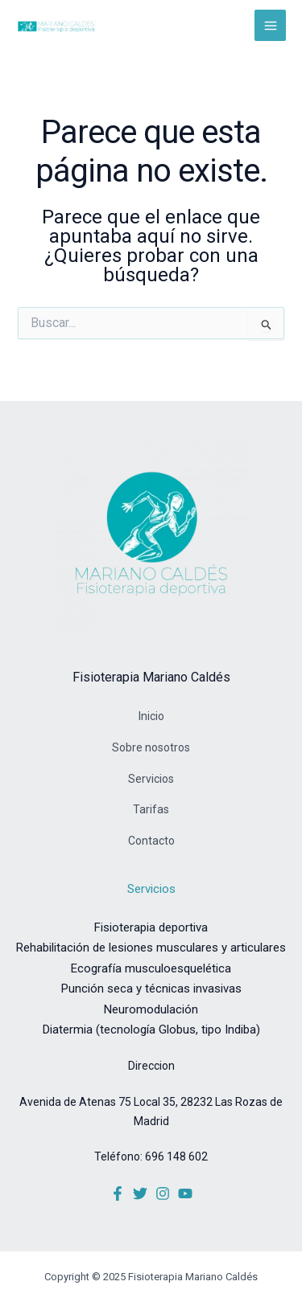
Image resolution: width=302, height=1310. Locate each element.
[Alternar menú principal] (270, 25)
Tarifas (151, 809)
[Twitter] (140, 1193)
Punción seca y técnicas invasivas (151, 988)
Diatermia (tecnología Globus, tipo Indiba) (151, 1029)
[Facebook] (117, 1193)
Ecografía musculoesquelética (151, 968)
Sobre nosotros (151, 747)
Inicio (151, 716)
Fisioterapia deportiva (151, 927)
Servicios (151, 778)
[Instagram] (162, 1193)
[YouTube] (185, 1193)
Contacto (151, 840)
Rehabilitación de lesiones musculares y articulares (151, 947)
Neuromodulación (151, 1009)
